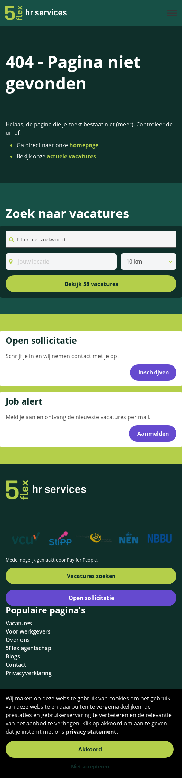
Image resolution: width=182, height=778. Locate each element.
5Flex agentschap (28, 648)
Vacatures (19, 623)
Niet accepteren (90, 766)
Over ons (18, 640)
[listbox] (148, 261)
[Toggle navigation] (172, 13)
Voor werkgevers (28, 631)
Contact (16, 665)
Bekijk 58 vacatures (91, 284)
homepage (83, 145)
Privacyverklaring (29, 673)
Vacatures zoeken (91, 576)
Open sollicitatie (91, 598)
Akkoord (90, 749)
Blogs (13, 656)
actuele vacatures (71, 156)
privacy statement (91, 731)
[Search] (61, 261)
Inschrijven (153, 372)
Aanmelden (153, 433)
